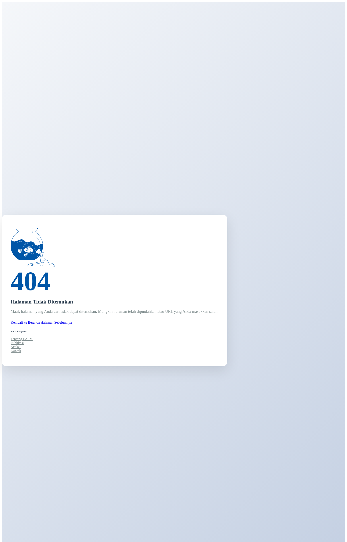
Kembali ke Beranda (26, 322)
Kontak (16, 351)
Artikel (16, 347)
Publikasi (17, 343)
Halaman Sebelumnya (56, 322)
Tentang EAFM (22, 339)
